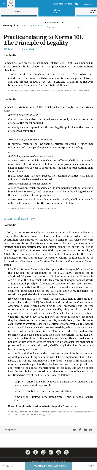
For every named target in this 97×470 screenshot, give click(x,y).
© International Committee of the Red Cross (48, 461)
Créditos (68, 4)
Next (91, 466)
